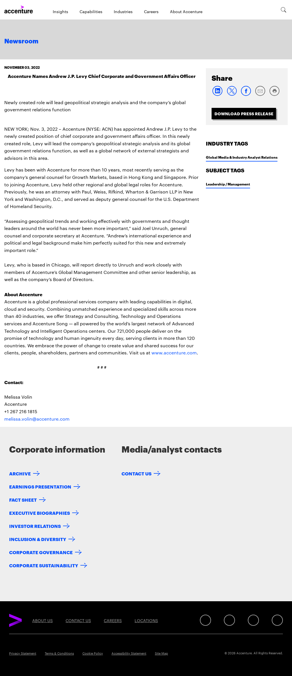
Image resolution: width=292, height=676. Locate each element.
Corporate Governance (41, 552)
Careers (151, 11)
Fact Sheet (23, 499)
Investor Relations (35, 525)
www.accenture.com (174, 353)
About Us (42, 620)
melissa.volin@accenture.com (37, 419)
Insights (60, 11)
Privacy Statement (22, 653)
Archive (20, 473)
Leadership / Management (228, 183)
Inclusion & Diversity (37, 539)
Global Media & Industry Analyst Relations (241, 157)
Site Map (161, 653)
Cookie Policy (92, 653)
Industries (123, 11)
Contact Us (136, 473)
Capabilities (91, 11)
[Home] (18, 9)
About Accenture (186, 11)
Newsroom (21, 41)
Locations (146, 620)
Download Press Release (243, 113)
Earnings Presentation (40, 486)
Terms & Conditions (59, 653)
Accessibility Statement (128, 653)
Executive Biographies (39, 512)
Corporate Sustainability (43, 565)
